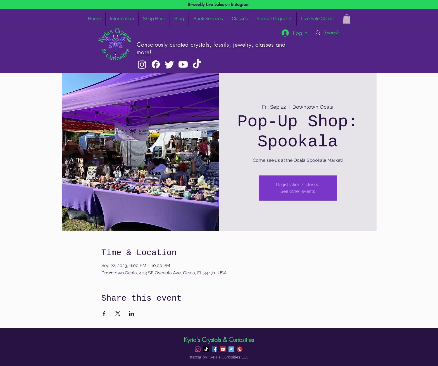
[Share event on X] (117, 313)
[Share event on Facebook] (104, 313)
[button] (347, 18)
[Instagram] (142, 64)
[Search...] (333, 33)
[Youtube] (183, 64)
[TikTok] (196, 64)
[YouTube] (223, 349)
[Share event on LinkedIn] (131, 313)
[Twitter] (169, 64)
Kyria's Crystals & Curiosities (219, 340)
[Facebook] (155, 64)
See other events (297, 191)
